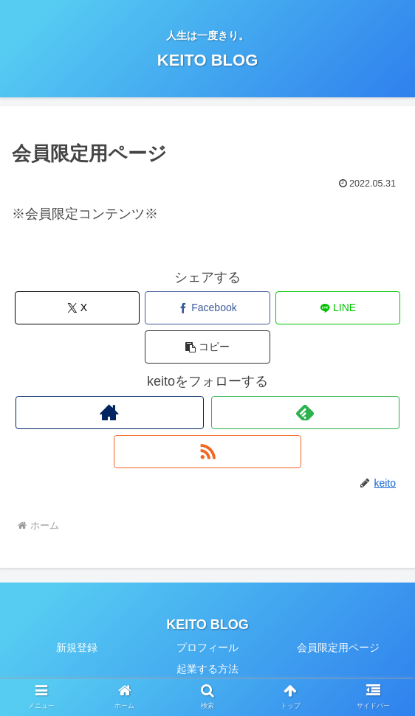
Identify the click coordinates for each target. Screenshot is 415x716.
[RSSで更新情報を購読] (207, 451)
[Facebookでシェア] (207, 307)
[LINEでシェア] (338, 307)
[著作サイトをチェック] (109, 412)
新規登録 (76, 647)
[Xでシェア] (77, 307)
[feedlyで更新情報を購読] (305, 412)
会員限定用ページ (338, 647)
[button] (207, 347)
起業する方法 (207, 669)
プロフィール (207, 647)
